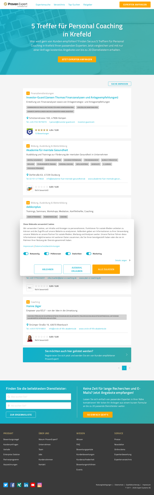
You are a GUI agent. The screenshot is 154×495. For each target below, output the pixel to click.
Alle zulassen (106, 270)
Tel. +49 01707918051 (36, 328)
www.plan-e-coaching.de (90, 278)
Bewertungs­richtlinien (75, 464)
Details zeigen (110, 261)
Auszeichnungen (10, 464)
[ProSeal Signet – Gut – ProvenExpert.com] (140, 445)
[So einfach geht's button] (98, 415)
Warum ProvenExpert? (42, 439)
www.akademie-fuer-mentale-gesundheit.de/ (105, 178)
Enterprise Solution (11, 454)
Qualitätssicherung (132, 485)
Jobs (35, 454)
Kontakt (36, 464)
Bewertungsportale (74, 449)
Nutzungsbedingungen (104, 485)
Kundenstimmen (40, 459)
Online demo (104, 449)
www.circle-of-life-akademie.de (92, 328)
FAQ (67, 444)
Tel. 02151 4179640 (35, 178)
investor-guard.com (86, 122)
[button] (43, 4)
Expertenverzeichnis (107, 459)
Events (69, 469)
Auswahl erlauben (77, 270)
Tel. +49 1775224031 (35, 278)
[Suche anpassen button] (119, 84)
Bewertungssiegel (11, 439)
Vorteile (6, 449)
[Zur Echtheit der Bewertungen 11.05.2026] (140, 464)
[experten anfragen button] (135, 5)
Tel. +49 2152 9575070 (36, 122)
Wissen (69, 439)
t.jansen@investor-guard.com (62, 122)
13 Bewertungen (42, 133)
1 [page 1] (124, 368)
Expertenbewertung (107, 454)
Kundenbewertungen (75, 454)
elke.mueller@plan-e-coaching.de (62, 278)
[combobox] (38, 396)
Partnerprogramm (11, 459)
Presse (101, 439)
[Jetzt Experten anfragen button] (77, 59)
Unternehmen (39, 444)
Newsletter (103, 444)
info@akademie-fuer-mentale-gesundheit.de (66, 178)
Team (35, 449)
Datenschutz (118, 485)
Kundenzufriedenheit (75, 459)
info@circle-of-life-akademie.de (62, 328)
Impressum (39, 247)
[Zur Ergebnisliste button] (21, 415)
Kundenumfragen (10, 444)
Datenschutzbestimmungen (58, 247)
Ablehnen (48, 270)
